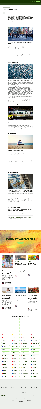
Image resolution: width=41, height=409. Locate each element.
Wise (29, 212)
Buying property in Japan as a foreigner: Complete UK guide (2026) (33, 297)
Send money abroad (23, 387)
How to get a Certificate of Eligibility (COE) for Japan (7, 272)
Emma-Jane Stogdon (8, 282)
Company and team (4, 387)
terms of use (12, 217)
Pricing (30, 1)
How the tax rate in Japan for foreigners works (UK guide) (7, 297)
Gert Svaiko (32, 274)
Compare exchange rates (24, 391)
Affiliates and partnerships (4, 390)
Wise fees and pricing (30, 217)
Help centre (12, 387)
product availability (18, 217)
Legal (12, 395)
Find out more (20, 242)
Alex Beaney (20, 275)
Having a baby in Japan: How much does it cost (32, 265)
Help (32, 1)
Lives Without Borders (26, 3)
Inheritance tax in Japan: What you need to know (20, 265)
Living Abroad (17, 261)
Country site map (33, 395)
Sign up (38, 1)
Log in (34, 1)
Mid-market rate (13, 388)
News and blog (3, 388)
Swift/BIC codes (23, 388)
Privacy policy (23, 395)
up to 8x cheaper (22, 213)
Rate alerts (22, 390)
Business (26, 1)
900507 (28, 400)
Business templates (23, 392)
